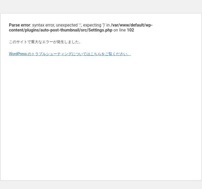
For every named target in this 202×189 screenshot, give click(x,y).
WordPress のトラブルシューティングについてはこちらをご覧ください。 (70, 54)
